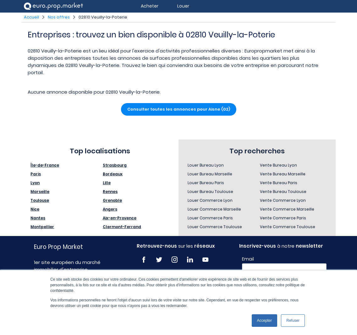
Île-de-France (44, 165)
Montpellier (42, 226)
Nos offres (59, 17)
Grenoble (112, 200)
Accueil (31, 17)
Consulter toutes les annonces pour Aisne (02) (178, 109)
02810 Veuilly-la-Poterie (103, 17)
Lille (107, 182)
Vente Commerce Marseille (287, 209)
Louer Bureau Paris (206, 182)
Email (248, 259)
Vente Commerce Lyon (283, 200)
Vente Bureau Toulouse (283, 191)
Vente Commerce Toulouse (287, 226)
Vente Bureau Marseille (282, 174)
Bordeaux (113, 174)
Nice (34, 209)
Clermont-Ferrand (122, 226)
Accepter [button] (264, 320)
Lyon (35, 182)
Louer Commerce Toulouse (215, 226)
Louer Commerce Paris (210, 218)
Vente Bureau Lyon (278, 165)
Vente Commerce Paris (283, 218)
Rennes (110, 191)
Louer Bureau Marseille (210, 174)
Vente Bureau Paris (278, 182)
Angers (110, 209)
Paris (35, 174)
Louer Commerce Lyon (210, 200)
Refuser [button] (292, 320)
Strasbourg (115, 165)
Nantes (37, 218)
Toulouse (39, 200)
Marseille (39, 191)
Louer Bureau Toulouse (210, 191)
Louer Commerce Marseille (214, 209)
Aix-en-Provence (119, 218)
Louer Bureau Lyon (206, 165)
